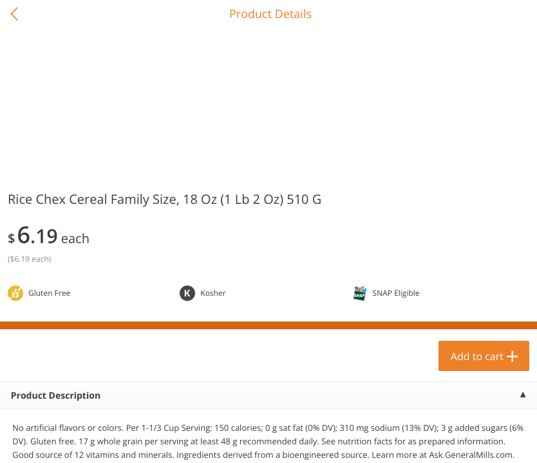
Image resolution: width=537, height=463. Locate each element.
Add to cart (477, 356)
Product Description (55, 396)
